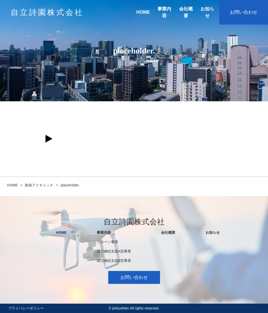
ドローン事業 (107, 242)
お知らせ (207, 12)
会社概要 (186, 12)
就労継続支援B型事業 (114, 261)
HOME (143, 12)
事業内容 (164, 12)
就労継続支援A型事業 (114, 251)
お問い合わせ (243, 12)
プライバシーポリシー (26, 308)
